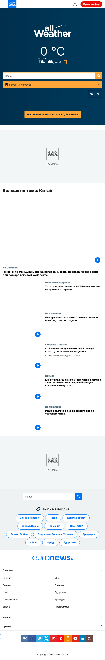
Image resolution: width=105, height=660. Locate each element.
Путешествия (10, 599)
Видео (6, 606)
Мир (57, 577)
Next (5, 592)
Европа (7, 577)
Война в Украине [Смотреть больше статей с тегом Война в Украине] (30, 517)
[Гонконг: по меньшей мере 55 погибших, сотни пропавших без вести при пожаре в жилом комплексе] (52, 273)
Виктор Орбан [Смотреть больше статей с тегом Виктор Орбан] (19, 534)
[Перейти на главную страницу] (12, 4)
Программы (62, 606)
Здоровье (60, 592)
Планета (59, 585)
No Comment (10, 267)
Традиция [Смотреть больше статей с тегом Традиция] (89, 534)
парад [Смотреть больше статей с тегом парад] (50, 542)
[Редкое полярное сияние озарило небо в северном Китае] (73, 420)
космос (49, 375)
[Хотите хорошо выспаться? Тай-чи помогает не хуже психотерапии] (73, 296)
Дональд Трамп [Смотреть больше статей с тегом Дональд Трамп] (76, 517)
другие (7, 626)
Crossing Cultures (56, 344)
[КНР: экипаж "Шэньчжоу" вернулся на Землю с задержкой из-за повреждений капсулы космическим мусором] (73, 389)
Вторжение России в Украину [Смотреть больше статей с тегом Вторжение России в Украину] (55, 534)
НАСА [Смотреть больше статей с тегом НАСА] (33, 542)
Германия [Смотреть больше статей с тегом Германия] (54, 525)
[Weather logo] (52, 32)
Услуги (6, 617)
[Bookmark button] (65, 62)
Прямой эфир (91, 4)
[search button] (98, 75)
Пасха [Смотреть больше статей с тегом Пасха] (53, 517)
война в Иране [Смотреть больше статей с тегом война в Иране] (30, 525)
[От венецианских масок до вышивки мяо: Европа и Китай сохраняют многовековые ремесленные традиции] (73, 358)
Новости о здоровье (58, 282)
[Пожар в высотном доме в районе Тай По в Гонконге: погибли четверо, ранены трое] (73, 327)
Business (8, 585)
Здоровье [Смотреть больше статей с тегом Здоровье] (70, 542)
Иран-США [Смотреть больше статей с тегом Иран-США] (76, 525)
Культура (60, 599)
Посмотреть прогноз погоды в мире (52, 114)
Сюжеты (8, 570)
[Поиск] (52, 75)
